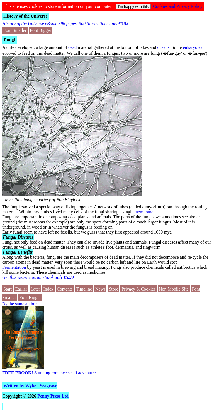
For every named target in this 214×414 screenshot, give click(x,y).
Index (48, 289)
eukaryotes (192, 47)
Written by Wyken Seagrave (30, 385)
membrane (144, 212)
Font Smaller (14, 30)
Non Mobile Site (174, 289)
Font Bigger (40, 30)
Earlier (21, 289)
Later (35, 289)
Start (7, 289)
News (100, 289)
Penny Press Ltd (53, 396)
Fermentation (14, 267)
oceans (163, 47)
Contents (65, 289)
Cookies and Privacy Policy (177, 6)
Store (113, 289)
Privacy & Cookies (138, 289)
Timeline (84, 289)
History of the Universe (25, 16)
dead (72, 47)
